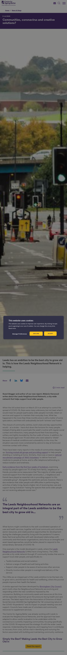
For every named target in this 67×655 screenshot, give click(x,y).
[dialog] (33, 327)
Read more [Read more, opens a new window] (12, 328)
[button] (19, 334)
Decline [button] (36, 333)
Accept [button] (50, 333)
